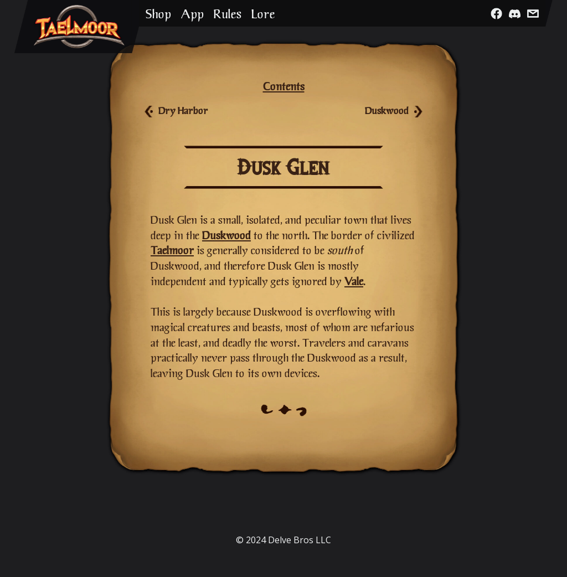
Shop (158, 13)
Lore (263, 13)
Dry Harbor (183, 110)
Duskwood (387, 110)
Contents (284, 86)
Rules (227, 13)
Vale (353, 281)
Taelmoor (172, 250)
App (192, 13)
